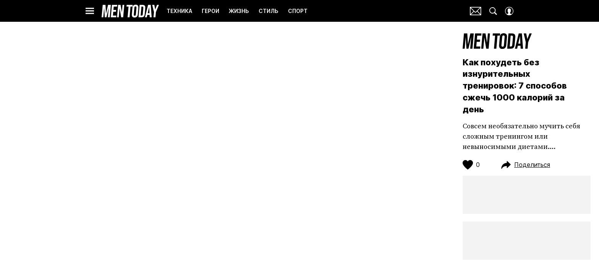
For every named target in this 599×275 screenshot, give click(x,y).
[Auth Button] (509, 11)
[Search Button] (493, 11)
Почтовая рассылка (475, 11)
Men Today (130, 11)
